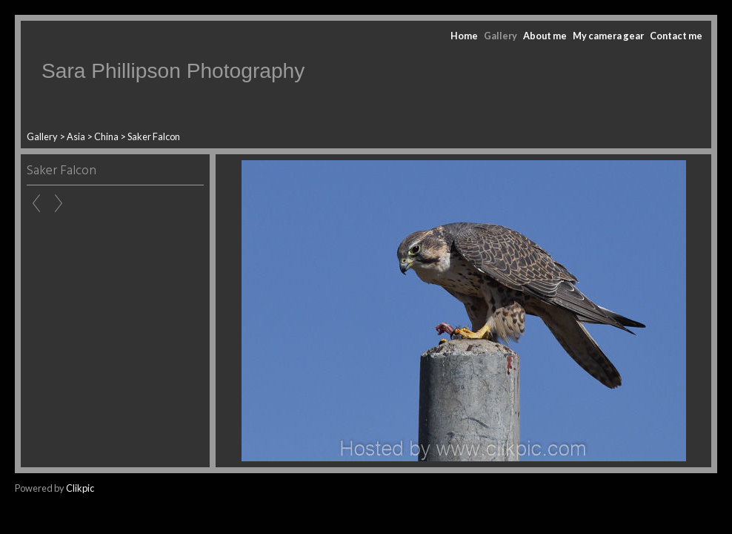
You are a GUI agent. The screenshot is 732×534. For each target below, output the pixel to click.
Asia (76, 136)
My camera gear (608, 36)
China (106, 136)
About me (545, 36)
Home (464, 36)
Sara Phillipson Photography (173, 70)
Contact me (676, 36)
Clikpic (80, 488)
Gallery (500, 36)
